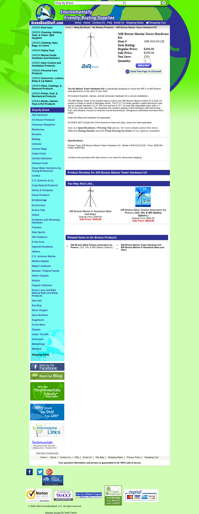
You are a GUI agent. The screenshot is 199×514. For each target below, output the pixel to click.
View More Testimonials (47, 453)
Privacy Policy (133, 457)
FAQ (109, 22)
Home (78, 22)
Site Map (99, 457)
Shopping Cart (156, 22)
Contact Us (98, 22)
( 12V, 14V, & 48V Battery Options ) (143, 213)
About (86, 22)
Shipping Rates (135, 22)
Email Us (119, 22)
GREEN (42, 27)
